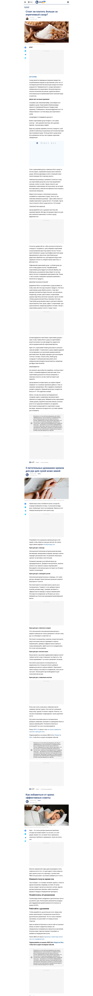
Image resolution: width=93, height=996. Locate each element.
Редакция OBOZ (33, 473)
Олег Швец (32, 17)
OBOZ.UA (36, 729)
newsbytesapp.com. (49, 544)
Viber (30, 737)
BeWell (39, 17)
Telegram (57, 735)
